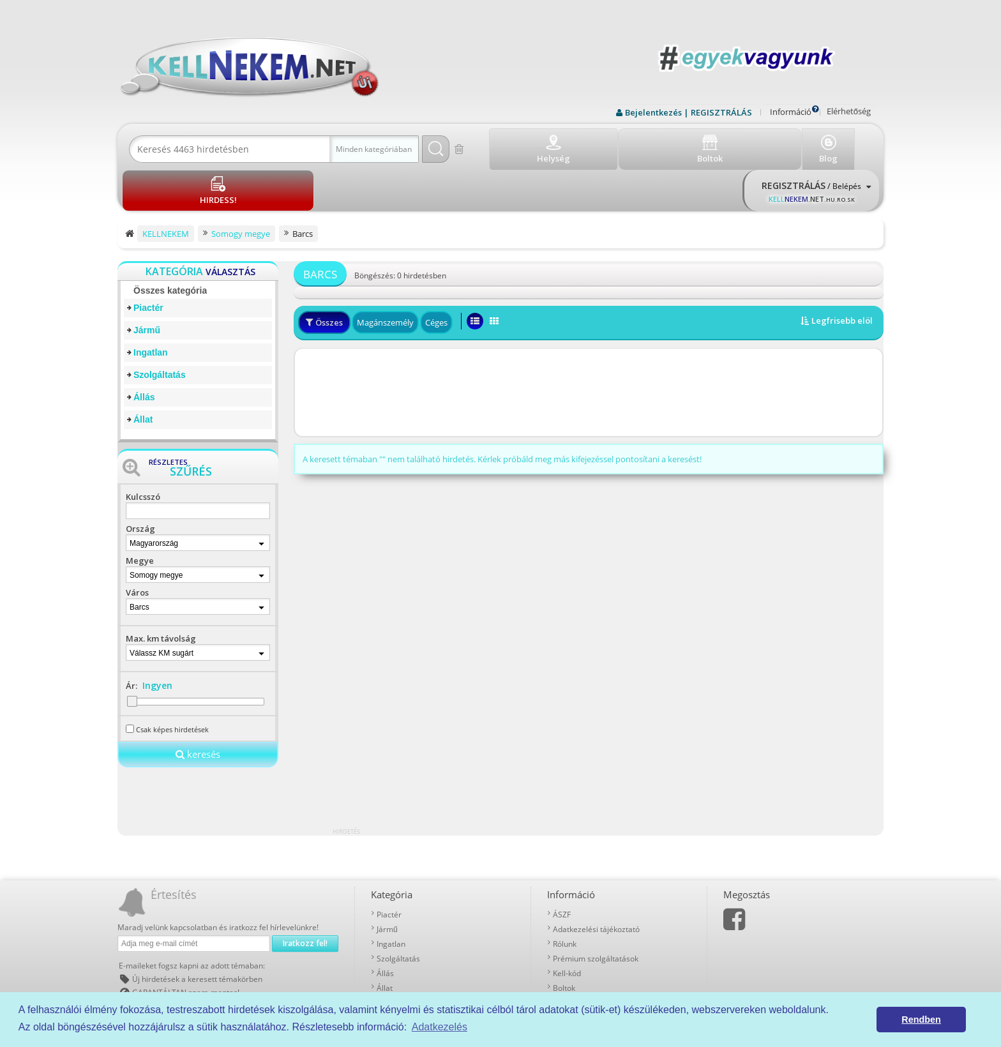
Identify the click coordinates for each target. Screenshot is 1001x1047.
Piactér (148, 262)
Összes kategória (170, 244)
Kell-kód (567, 926)
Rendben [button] (921, 1019)
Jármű (146, 284)
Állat (143, 373)
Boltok (564, 940)
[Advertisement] (588, 347)
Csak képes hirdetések (172, 683)
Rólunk (564, 896)
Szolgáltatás (159, 329)
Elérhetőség (849, 111)
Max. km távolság (161, 592)
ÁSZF (562, 867)
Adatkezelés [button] (439, 1026)
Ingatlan (150, 306)
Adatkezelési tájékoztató (596, 882)
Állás (143, 351)
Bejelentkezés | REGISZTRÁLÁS (688, 112)
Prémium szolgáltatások (595, 911)
